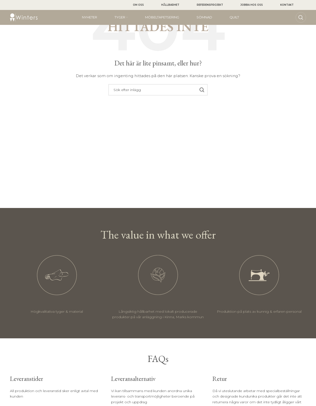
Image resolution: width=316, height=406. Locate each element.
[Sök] (301, 17)
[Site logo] (24, 17)
